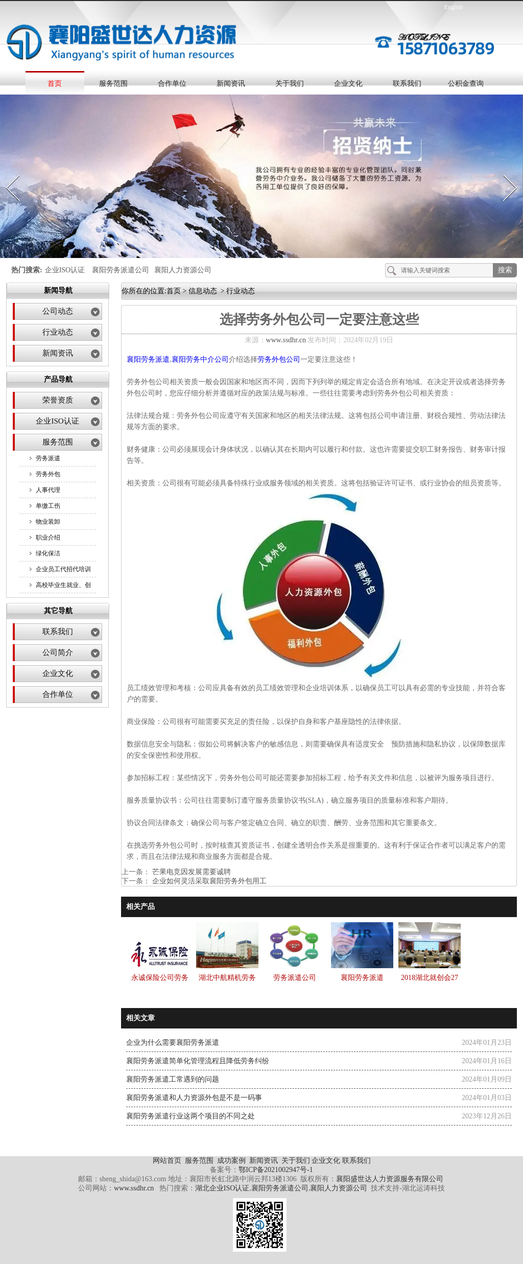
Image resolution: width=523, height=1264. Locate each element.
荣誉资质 (57, 400)
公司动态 (57, 311)
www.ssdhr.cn (286, 340)
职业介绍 (48, 537)
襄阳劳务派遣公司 (120, 270)
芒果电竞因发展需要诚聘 (190, 872)
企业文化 (348, 83)
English (453, 7)
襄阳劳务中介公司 (200, 359)
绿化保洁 (48, 553)
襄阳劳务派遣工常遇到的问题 (172, 1079)
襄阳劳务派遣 (148, 359)
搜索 (505, 270)
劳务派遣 (48, 458)
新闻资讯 (231, 83)
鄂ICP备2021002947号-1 (276, 1170)
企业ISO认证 (65, 270)
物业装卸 (48, 521)
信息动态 (202, 291)
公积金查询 (466, 83)
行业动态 (57, 332)
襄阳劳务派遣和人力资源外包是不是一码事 (194, 1098)
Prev (6, 172)
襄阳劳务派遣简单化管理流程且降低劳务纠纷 (197, 1061)
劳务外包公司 (278, 359)
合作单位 (172, 83)
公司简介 (57, 652)
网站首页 (167, 1160)
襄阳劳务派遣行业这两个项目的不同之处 (190, 1116)
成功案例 (232, 1160)
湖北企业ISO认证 (222, 1188)
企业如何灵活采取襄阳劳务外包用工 (208, 881)
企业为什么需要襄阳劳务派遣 (172, 1042)
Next (504, 172)
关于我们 (289, 83)
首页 (54, 83)
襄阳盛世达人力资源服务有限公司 (389, 1179)
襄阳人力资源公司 (182, 270)
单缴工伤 (48, 505)
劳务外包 (48, 474)
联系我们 (407, 83)
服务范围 (113, 83)
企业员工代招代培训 (63, 569)
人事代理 (48, 490)
